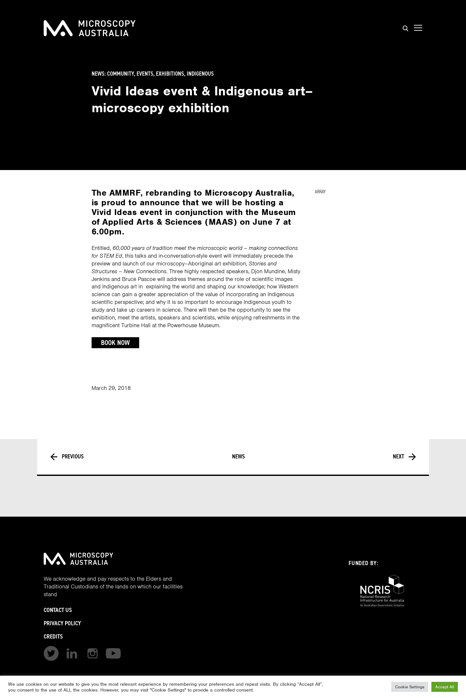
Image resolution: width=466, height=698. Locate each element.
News (238, 456)
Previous (67, 456)
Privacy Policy (62, 623)
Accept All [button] (444, 687)
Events (145, 74)
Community (120, 74)
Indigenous (200, 74)
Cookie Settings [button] (409, 687)
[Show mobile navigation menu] (418, 28)
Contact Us (58, 610)
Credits (53, 636)
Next (404, 456)
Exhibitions (170, 74)
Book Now (115, 342)
